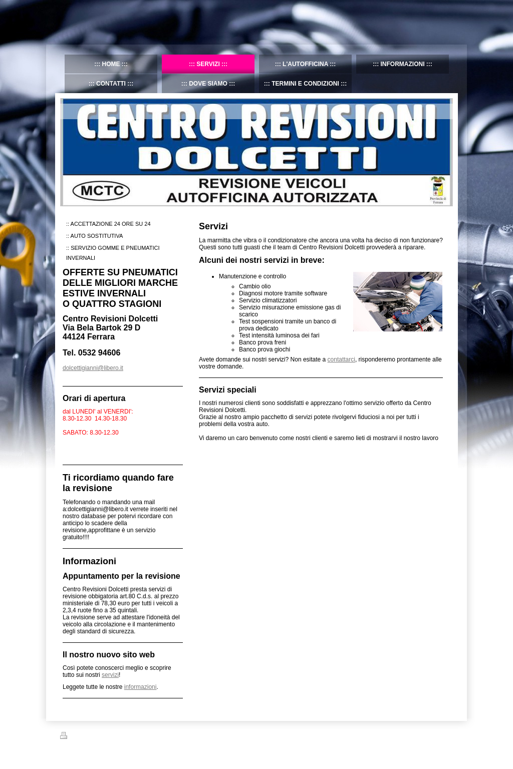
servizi (110, 674)
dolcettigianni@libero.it (93, 367)
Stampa (75, 737)
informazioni (140, 686)
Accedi (444, 735)
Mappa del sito (112, 737)
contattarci (341, 359)
